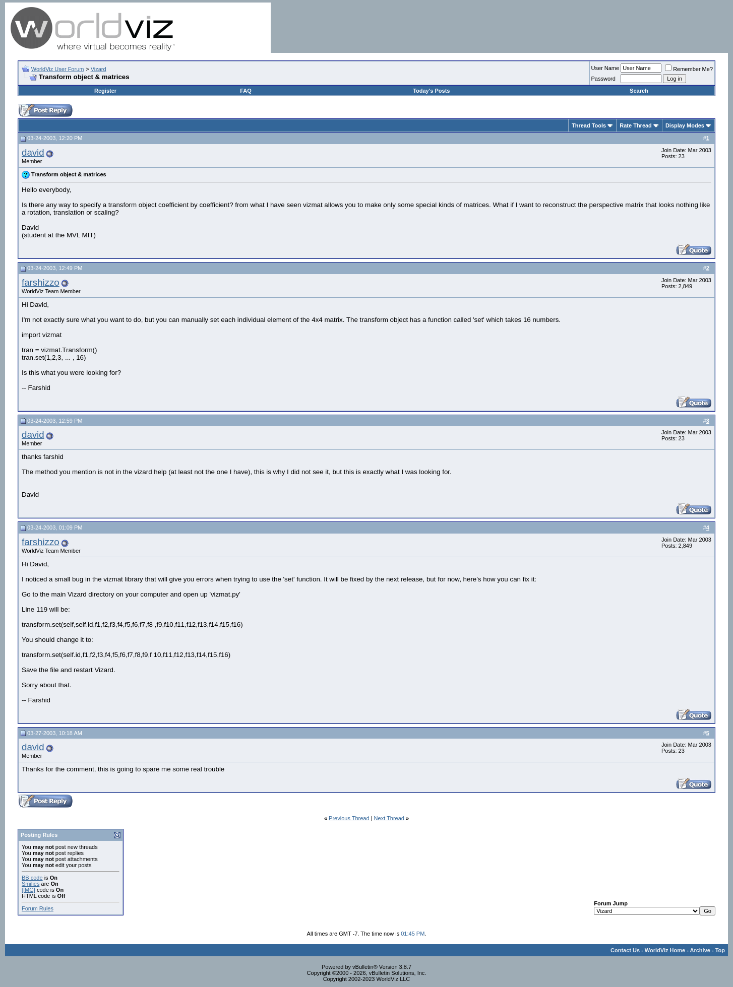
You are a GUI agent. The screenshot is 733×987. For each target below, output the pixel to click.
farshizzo (40, 282)
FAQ (246, 91)
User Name (605, 68)
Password (603, 79)
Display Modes (684, 125)
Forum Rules (37, 908)
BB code (32, 878)
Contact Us (625, 950)
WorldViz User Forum (57, 69)
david (33, 152)
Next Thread (389, 818)
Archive (700, 950)
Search (639, 91)
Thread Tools (589, 125)
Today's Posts (431, 91)
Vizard (98, 69)
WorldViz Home (665, 950)
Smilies (30, 884)
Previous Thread (349, 818)
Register (105, 91)
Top (720, 950)
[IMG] (28, 890)
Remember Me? (689, 69)
